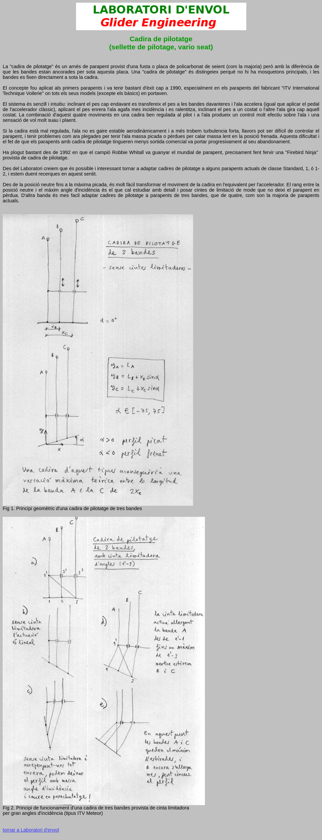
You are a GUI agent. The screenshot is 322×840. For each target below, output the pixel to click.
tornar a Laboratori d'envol (31, 830)
